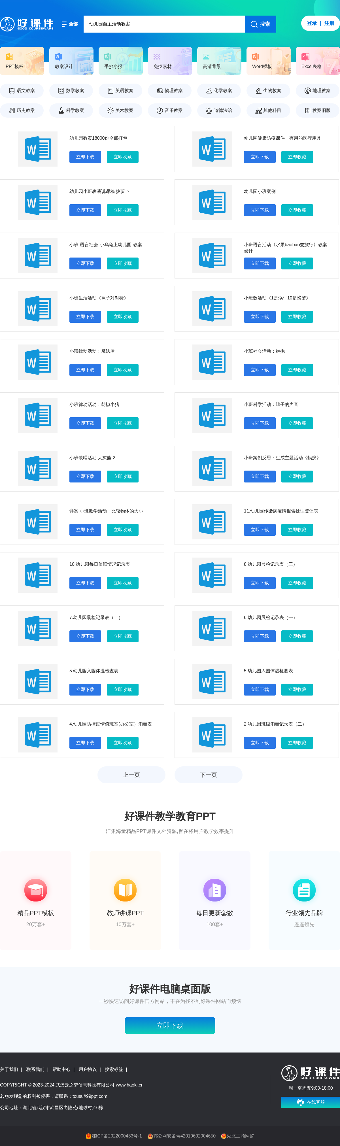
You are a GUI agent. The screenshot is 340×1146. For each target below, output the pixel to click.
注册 (329, 23)
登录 (312, 23)
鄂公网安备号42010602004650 (184, 1136)
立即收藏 (123, 156)
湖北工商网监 (240, 1136)
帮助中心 (61, 1069)
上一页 (131, 775)
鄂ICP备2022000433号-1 (117, 1136)
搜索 (265, 24)
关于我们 (9, 1069)
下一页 (208, 775)
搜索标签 (114, 1069)
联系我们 (35, 1069)
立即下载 (85, 156)
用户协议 (88, 1069)
